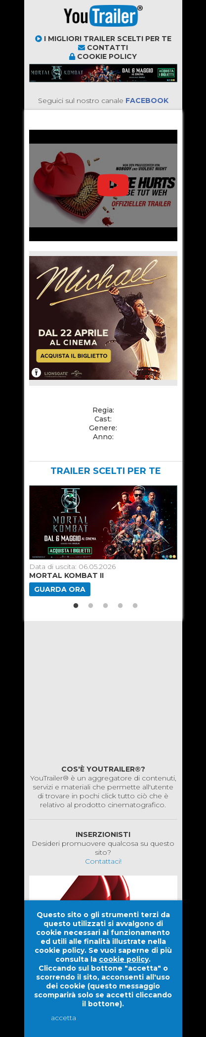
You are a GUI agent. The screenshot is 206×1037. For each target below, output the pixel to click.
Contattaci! (103, 861)
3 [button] (106, 606)
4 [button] (120, 606)
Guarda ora (59, 589)
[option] (101, 540)
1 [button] (76, 606)
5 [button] (135, 606)
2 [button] (91, 606)
